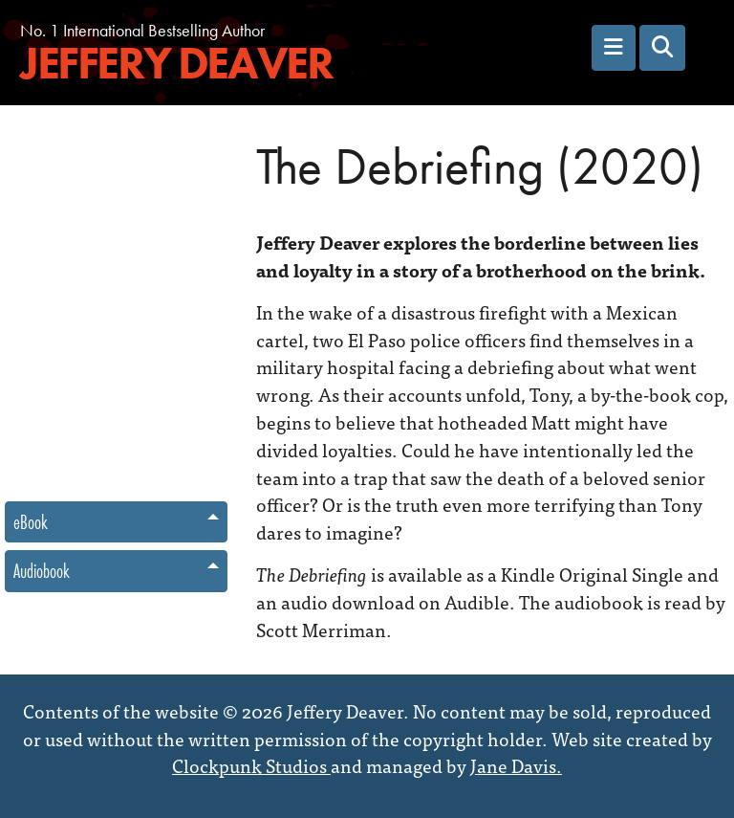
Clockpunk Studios (251, 765)
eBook (30, 522)
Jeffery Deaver (176, 63)
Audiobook (41, 571)
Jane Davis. (516, 765)
